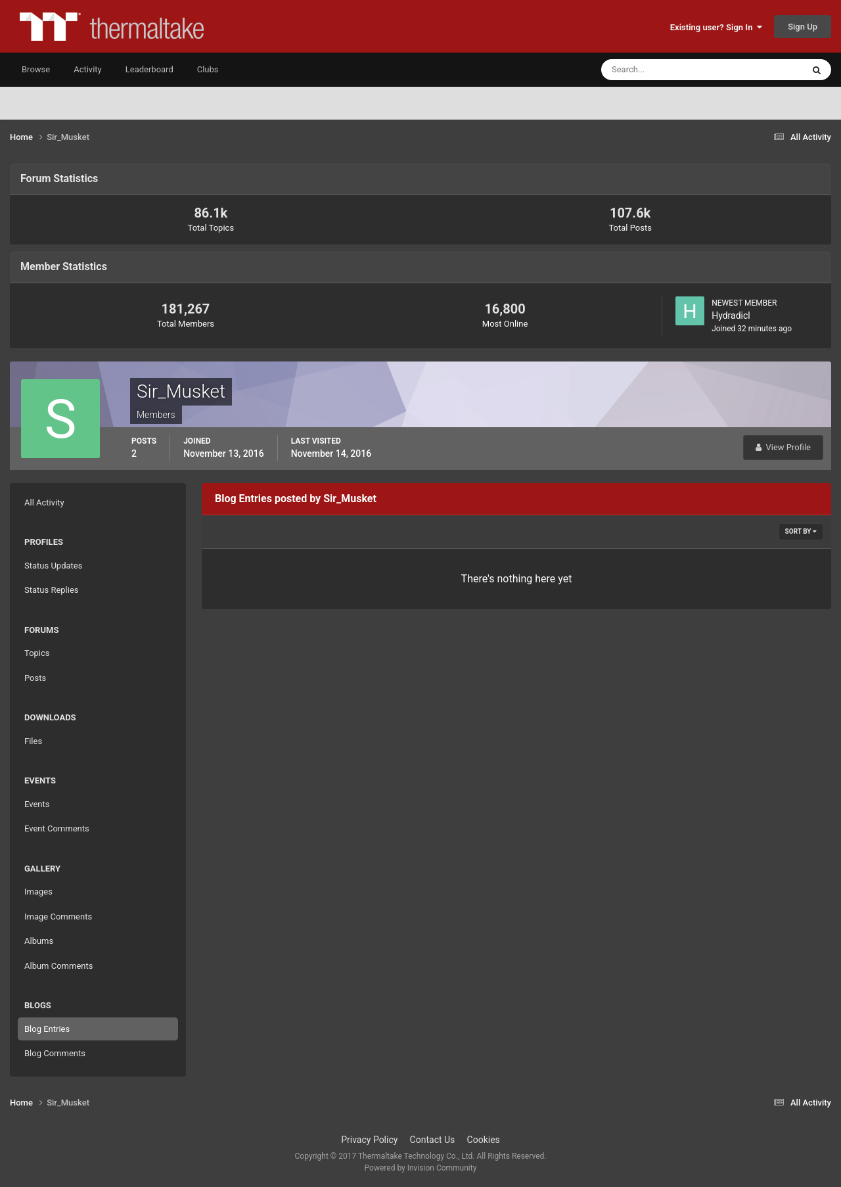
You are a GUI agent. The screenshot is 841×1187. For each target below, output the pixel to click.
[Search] (662, 69)
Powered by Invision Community (421, 1168)
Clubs (208, 69)
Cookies (483, 1139)
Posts (35, 678)
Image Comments (58, 916)
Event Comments (56, 828)
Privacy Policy (369, 1139)
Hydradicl (731, 315)
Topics (37, 653)
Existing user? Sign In (716, 27)
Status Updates (53, 565)
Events (36, 804)
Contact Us (432, 1139)
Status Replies (51, 590)
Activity (88, 69)
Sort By (801, 531)
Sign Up (802, 27)
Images (38, 891)
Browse (36, 69)
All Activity (44, 502)
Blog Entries (47, 1029)
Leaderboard (149, 69)
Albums (38, 941)
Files (33, 741)
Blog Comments (54, 1053)
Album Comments (58, 966)
